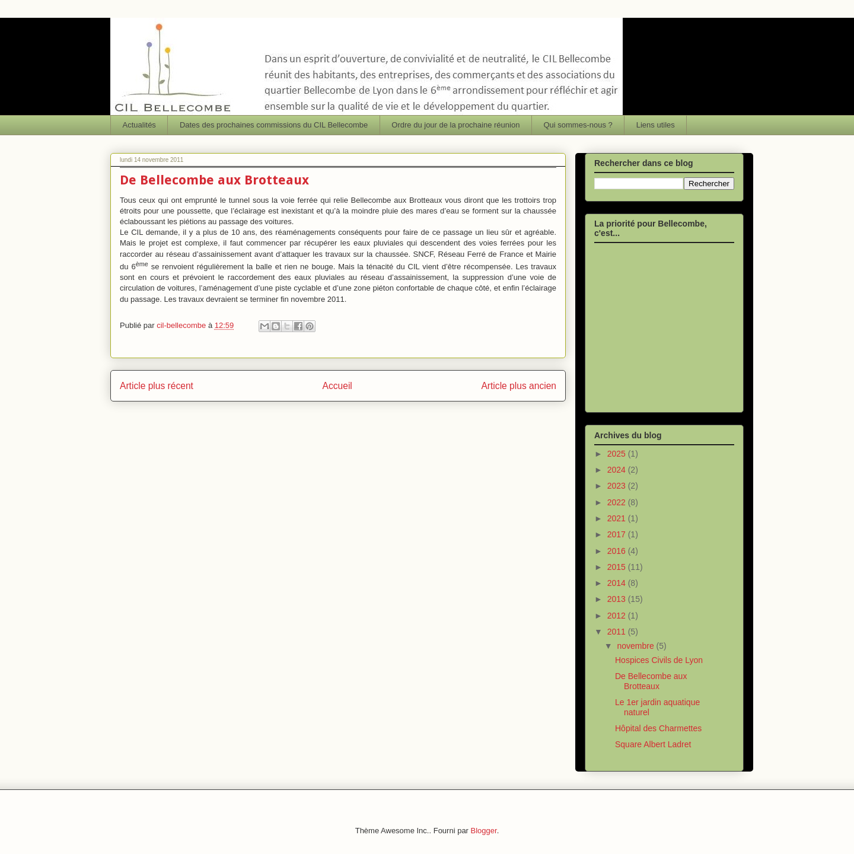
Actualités (139, 124)
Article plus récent (156, 386)
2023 (617, 485)
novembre (636, 646)
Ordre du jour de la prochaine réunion (455, 124)
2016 (617, 551)
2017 (617, 534)
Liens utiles (655, 124)
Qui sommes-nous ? (577, 124)
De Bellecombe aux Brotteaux (651, 681)
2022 (617, 502)
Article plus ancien (518, 386)
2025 (617, 453)
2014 (617, 583)
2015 (617, 567)
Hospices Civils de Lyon (659, 660)
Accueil (337, 386)
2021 (617, 518)
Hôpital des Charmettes (658, 728)
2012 (617, 615)
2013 (617, 599)
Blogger (484, 830)
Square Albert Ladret (653, 744)
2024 (617, 469)
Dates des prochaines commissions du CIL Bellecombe (274, 124)
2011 (617, 631)
